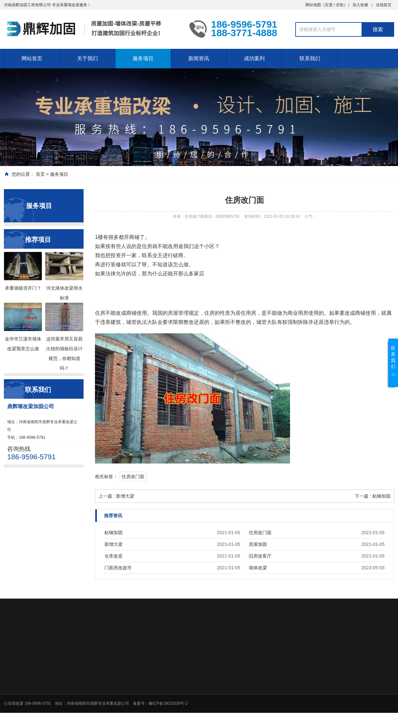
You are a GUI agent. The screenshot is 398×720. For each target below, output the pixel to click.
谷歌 (340, 5)
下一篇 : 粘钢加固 (373, 496)
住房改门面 (133, 476)
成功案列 (254, 58)
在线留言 (383, 5)
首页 (40, 174)
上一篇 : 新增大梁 (116, 496)
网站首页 (31, 58)
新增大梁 (113, 544)
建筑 (116, 322)
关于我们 (87, 58)
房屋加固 (258, 544)
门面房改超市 (118, 567)
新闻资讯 (198, 58)
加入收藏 (360, 5)
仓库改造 (113, 556)
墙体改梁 (258, 567)
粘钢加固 (113, 532)
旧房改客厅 (260, 556)
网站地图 (313, 5)
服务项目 (143, 58)
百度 (329, 5)
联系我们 (309, 58)
